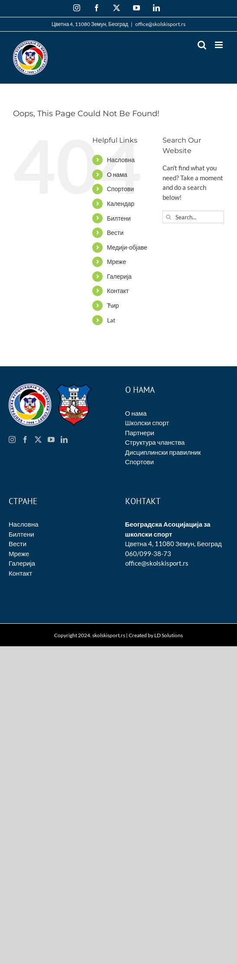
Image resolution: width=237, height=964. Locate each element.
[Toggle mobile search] (202, 44)
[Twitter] (38, 439)
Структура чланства (155, 442)
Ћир (113, 305)
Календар (120, 203)
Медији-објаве (127, 247)
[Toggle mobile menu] (219, 44)
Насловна (121, 159)
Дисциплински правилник (163, 452)
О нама (117, 174)
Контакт (118, 290)
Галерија (119, 276)
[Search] (168, 217)
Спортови (120, 188)
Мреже (116, 261)
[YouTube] (51, 439)
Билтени (119, 218)
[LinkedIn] (64, 439)
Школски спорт (147, 423)
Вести (115, 232)
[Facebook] (25, 439)
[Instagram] (12, 439)
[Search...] (193, 217)
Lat (111, 320)
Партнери (139, 432)
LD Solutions (168, 635)
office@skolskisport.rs (160, 24)
